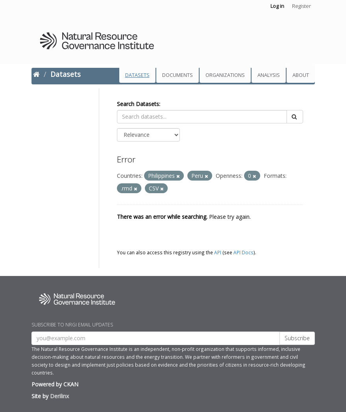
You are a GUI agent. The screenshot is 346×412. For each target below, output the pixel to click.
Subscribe (297, 338)
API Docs (243, 252)
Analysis (268, 75)
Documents (177, 75)
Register (301, 5)
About (300, 75)
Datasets (137, 75)
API (217, 252)
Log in (277, 5)
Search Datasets (138, 104)
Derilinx (59, 396)
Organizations (225, 75)
